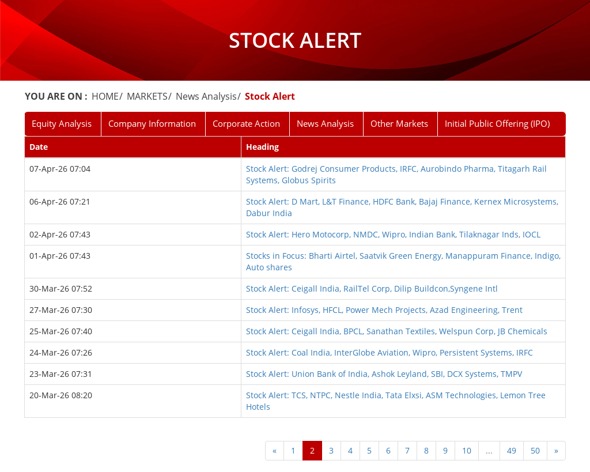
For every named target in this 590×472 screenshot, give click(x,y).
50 (535, 450)
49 (511, 450)
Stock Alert (270, 96)
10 (466, 450)
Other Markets (399, 123)
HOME (105, 96)
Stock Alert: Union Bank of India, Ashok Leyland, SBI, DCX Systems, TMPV (384, 373)
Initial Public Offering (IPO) (497, 123)
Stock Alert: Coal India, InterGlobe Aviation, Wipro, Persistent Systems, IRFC (389, 352)
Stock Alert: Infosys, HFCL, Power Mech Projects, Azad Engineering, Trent (384, 309)
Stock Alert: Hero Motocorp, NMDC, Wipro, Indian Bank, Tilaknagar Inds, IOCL (393, 234)
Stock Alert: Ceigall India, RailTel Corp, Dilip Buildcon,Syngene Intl (372, 288)
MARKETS (147, 96)
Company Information (152, 123)
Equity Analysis (62, 123)
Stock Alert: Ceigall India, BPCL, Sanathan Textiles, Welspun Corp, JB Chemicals (396, 331)
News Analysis (206, 96)
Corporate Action (246, 123)
